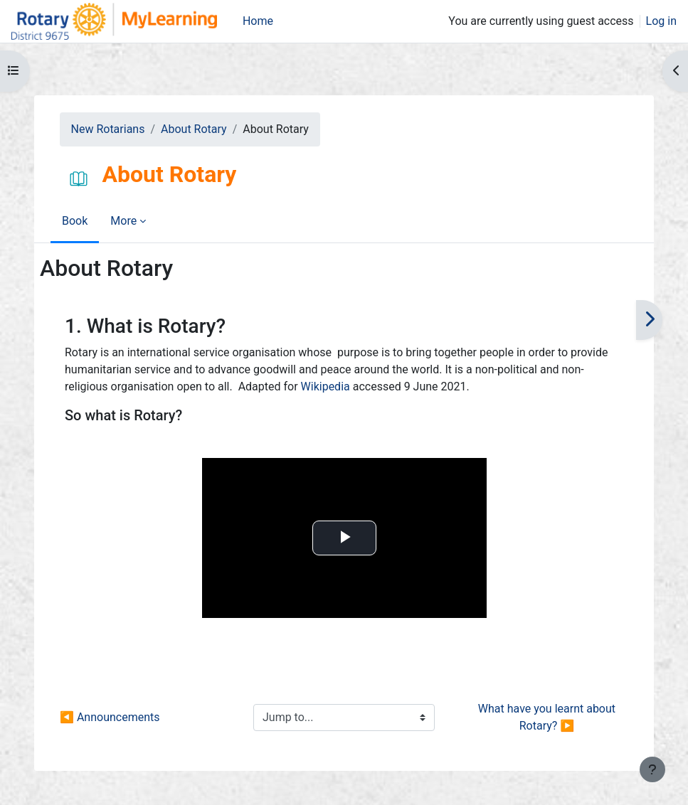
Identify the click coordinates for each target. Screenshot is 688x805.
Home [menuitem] (258, 21)
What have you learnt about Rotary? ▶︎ (548, 717)
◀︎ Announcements (109, 717)
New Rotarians (108, 129)
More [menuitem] (123, 221)
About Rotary (194, 129)
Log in (661, 21)
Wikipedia (325, 386)
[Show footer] (652, 769)
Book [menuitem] (75, 221)
